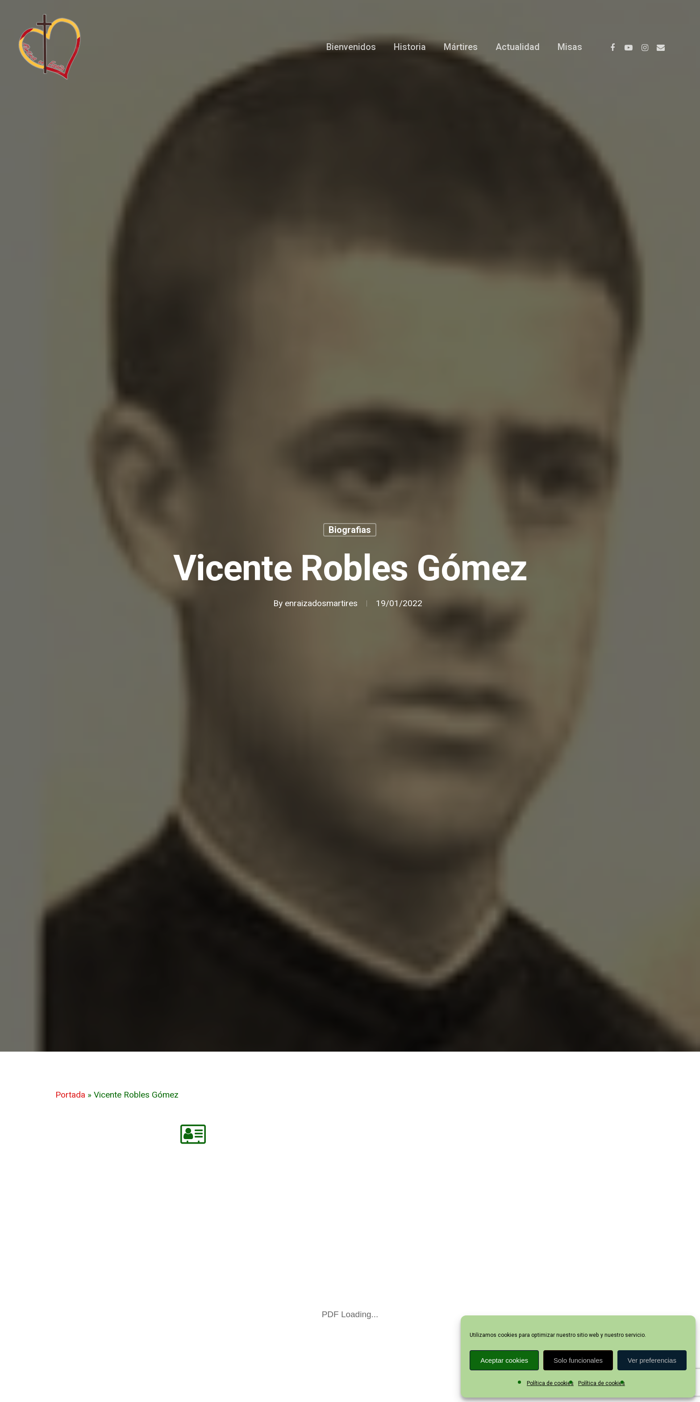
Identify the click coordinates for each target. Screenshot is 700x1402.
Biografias (350, 529)
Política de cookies (550, 1383)
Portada (70, 1095)
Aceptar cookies (504, 1360)
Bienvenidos (351, 47)
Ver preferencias (652, 1360)
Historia (410, 47)
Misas (570, 47)
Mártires (461, 47)
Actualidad (518, 47)
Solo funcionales (578, 1360)
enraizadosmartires (321, 603)
